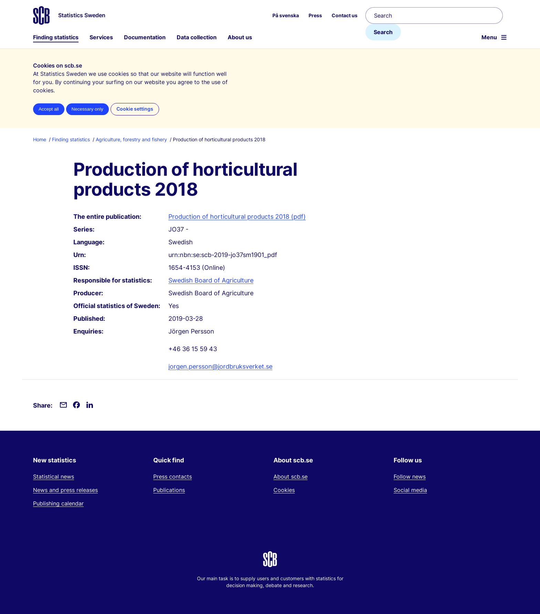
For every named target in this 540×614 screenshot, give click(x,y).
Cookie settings (134, 109)
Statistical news (53, 476)
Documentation (145, 37)
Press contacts (172, 476)
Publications (169, 490)
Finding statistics (56, 37)
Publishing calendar (58, 503)
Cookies (284, 490)
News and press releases (65, 490)
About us (240, 37)
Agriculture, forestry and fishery (131, 139)
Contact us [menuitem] (344, 15)
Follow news (410, 476)
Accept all (49, 109)
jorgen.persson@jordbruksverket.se (220, 366)
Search (383, 32)
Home (39, 139)
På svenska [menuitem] (285, 15)
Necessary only (87, 109)
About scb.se (290, 476)
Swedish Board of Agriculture (210, 280)
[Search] (434, 15)
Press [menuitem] (315, 15)
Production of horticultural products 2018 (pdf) (237, 216)
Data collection (197, 37)
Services (101, 37)
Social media (410, 490)
